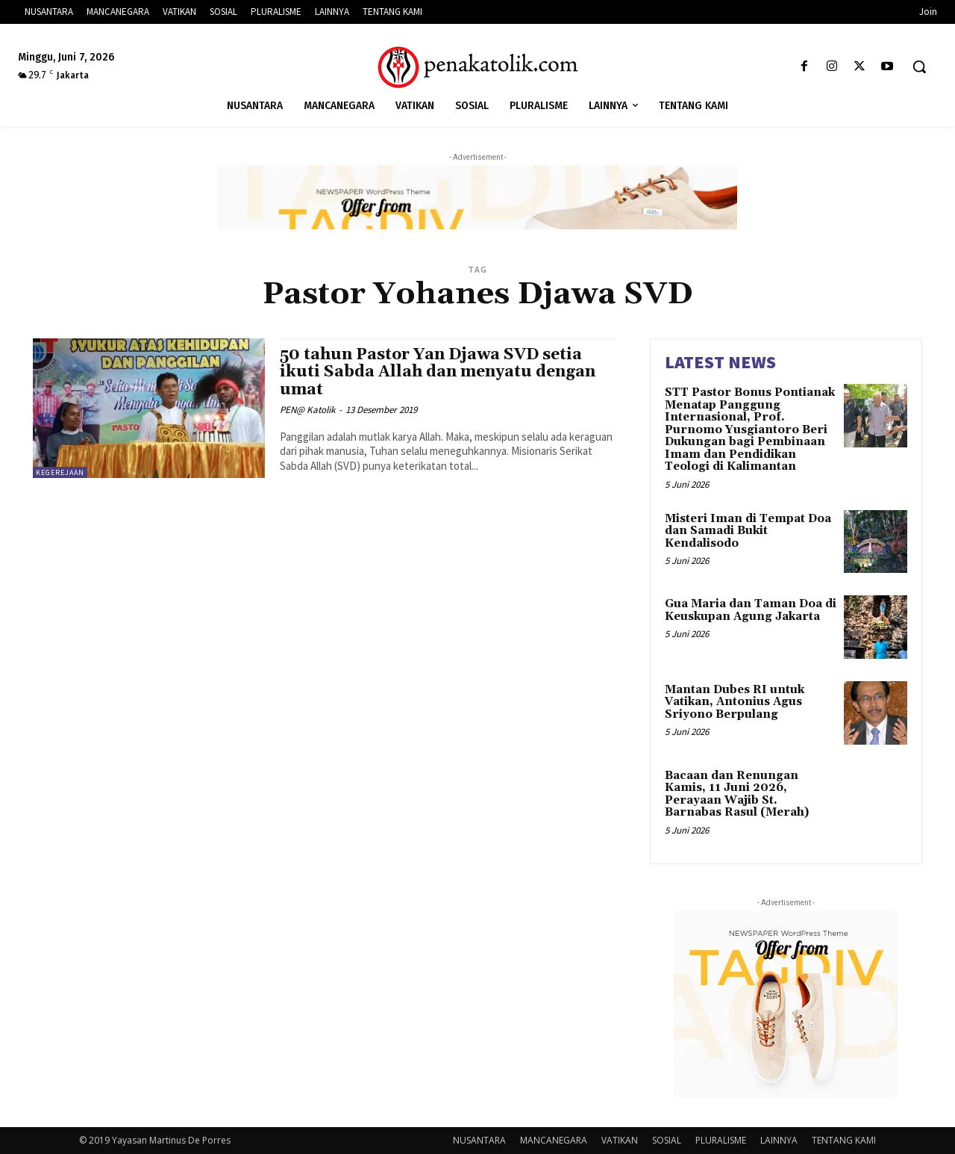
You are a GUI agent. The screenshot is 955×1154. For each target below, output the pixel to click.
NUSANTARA (479, 1140)
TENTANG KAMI (844, 1140)
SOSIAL (666, 1140)
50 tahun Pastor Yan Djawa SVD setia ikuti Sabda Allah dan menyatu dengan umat (437, 372)
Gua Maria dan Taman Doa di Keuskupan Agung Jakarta (750, 610)
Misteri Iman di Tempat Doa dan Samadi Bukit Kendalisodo (748, 531)
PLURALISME (720, 1140)
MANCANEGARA (553, 1140)
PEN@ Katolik (307, 409)
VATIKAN (619, 1140)
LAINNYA (779, 1140)
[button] (919, 66)
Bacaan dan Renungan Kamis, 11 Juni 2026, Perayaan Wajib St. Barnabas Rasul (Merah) (737, 794)
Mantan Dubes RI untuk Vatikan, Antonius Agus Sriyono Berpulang (734, 702)
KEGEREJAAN (60, 472)
